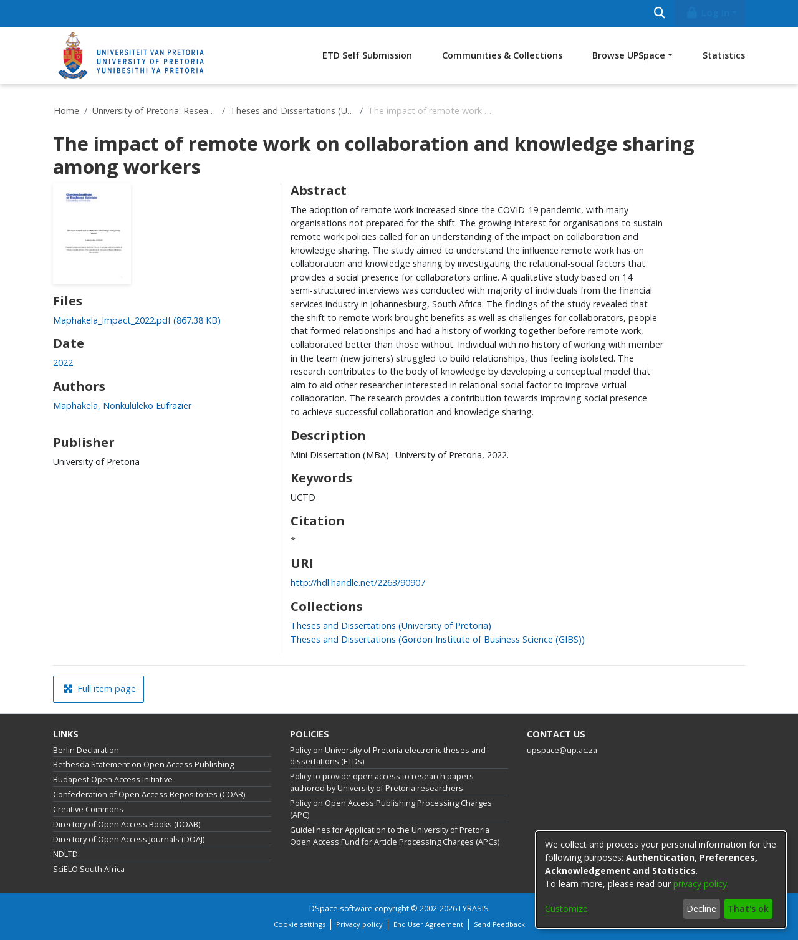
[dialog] (661, 880)
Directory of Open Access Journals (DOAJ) (128, 839)
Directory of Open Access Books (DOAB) (126, 824)
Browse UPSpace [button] (628, 55)
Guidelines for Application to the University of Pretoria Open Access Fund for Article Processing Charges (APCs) (394, 836)
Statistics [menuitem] (724, 55)
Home (66, 111)
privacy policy (700, 884)
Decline (701, 908)
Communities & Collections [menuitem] (502, 55)
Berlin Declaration (86, 750)
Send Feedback (499, 924)
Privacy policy (359, 924)
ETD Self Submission (367, 55)
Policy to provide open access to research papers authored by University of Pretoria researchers (382, 782)
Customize (566, 908)
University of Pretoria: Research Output (154, 111)
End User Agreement (428, 924)
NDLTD (65, 854)
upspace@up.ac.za (562, 750)
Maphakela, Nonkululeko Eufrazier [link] (122, 405)
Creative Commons (88, 809)
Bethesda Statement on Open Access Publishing (143, 764)
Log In (707, 13)
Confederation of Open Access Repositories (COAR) (149, 794)
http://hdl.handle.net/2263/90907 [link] (358, 582)
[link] (137, 320)
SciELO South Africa (89, 869)
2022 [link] (63, 362)
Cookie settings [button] (299, 924)
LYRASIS (474, 908)
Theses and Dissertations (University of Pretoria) (292, 111)
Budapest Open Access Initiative (113, 779)
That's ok (748, 908)
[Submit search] (659, 13)
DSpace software (341, 908)
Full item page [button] (100, 688)
